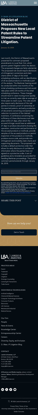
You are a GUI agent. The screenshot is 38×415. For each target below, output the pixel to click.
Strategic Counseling (7, 279)
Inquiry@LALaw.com (7, 366)
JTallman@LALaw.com (7, 379)
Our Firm (4, 318)
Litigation (4, 276)
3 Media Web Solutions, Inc (9, 401)
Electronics (4, 303)
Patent (3, 269)
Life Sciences (5, 306)
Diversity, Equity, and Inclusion (13, 341)
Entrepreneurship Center (11, 333)
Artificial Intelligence (7, 293)
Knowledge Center (8, 329)
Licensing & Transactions (9, 281)
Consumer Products (7, 301)
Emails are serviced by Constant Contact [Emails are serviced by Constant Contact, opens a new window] (18, 193)
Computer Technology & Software (12, 298)
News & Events (7, 326)
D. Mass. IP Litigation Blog (14, 17)
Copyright (4, 274)
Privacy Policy (14, 406)
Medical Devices (6, 311)
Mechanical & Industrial (8, 308)
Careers (4, 337)
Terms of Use (24, 406)
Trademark (4, 271)
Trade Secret (5, 284)
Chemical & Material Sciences (10, 296)
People (4, 322)
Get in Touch (19, 232)
